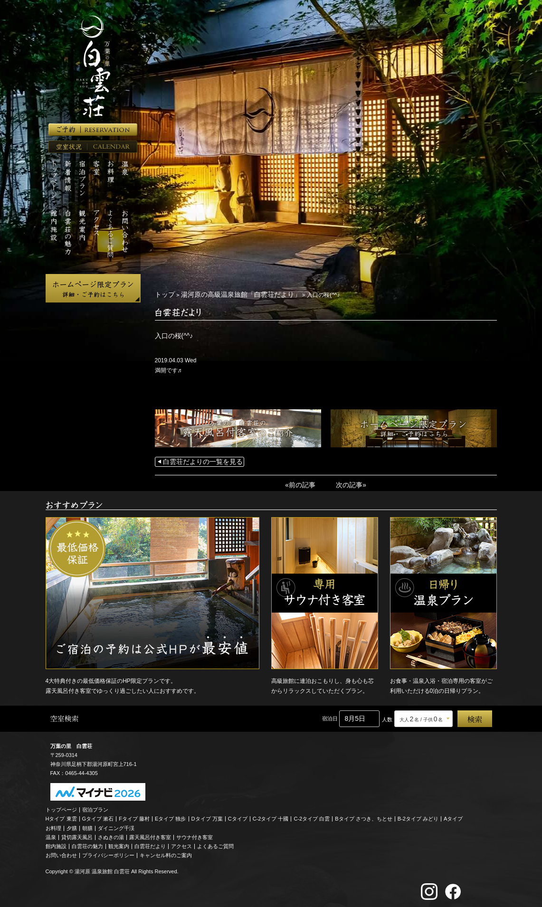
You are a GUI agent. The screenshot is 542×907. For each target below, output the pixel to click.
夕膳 (72, 826)
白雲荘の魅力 (87, 844)
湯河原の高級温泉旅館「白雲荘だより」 (229, 294)
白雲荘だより (150, 844)
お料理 (53, 826)
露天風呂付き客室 (150, 835)
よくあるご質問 (215, 844)
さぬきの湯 (111, 835)
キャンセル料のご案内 (166, 853)
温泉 (51, 835)
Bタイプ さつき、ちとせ (363, 816)
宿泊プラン (95, 807)
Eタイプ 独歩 (170, 816)
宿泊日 (330, 716)
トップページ (61, 807)
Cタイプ (237, 816)
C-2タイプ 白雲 (312, 816)
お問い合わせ (61, 853)
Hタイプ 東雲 (61, 816)
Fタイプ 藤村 (134, 816)
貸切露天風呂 (77, 835)
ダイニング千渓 (116, 826)
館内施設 (56, 844)
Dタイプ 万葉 (207, 816)
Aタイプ (453, 816)
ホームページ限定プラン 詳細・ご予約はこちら (93, 288)
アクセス (181, 844)
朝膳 (87, 826)
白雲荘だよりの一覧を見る (197, 461)
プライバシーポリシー (108, 853)
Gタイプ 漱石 (98, 816)
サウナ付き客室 (194, 835)
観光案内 (118, 844)
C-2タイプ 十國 (271, 816)
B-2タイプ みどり (418, 816)
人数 (387, 717)
